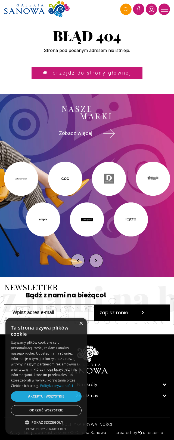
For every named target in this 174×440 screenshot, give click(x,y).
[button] (46, 422)
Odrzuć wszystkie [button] (46, 410)
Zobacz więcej (87, 133)
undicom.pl (151, 432)
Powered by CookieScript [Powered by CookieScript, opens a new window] (46, 429)
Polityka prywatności (87, 424)
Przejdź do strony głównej (87, 72)
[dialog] (46, 376)
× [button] (81, 324)
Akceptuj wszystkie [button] (46, 396)
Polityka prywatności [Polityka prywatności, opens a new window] (56, 385)
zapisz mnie (122, 312)
